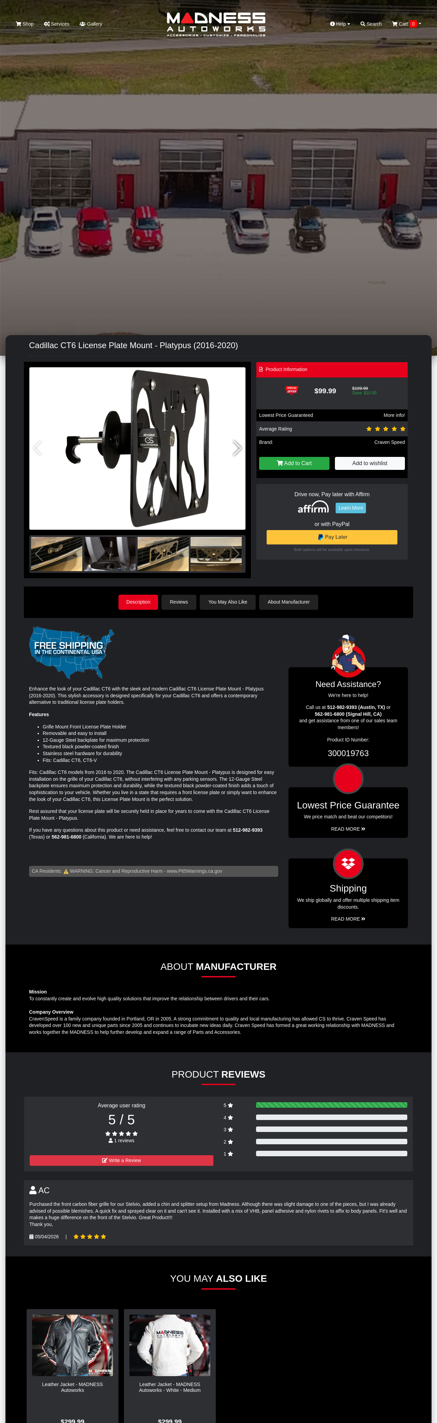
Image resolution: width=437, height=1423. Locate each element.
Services (57, 24)
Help (340, 24)
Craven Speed (389, 442)
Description (138, 602)
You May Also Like (228, 602)
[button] (237, 448)
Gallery (91, 24)
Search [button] (371, 24)
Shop (25, 24)
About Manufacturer (290, 602)
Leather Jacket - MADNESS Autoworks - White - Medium (170, 1387)
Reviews (180, 602)
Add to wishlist (369, 463)
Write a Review (121, 1160)
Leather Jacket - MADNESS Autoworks (72, 1387)
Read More (348, 828)
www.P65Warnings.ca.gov (194, 870)
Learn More (351, 508)
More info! (394, 415)
